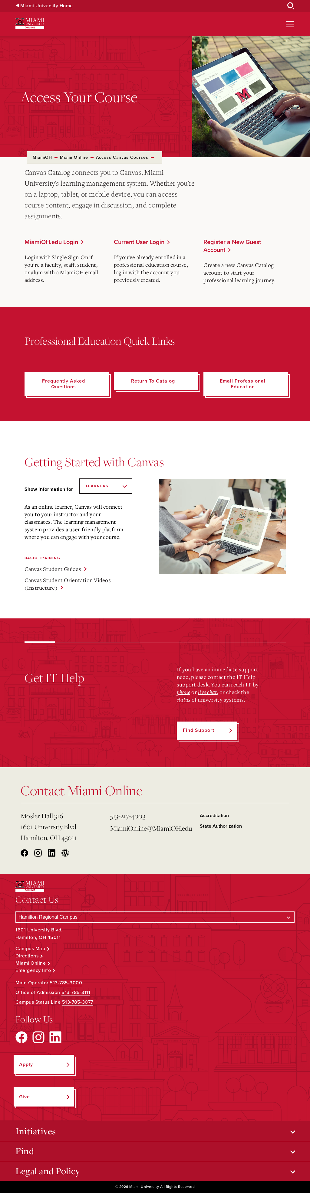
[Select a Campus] (155, 917)
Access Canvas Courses (122, 157)
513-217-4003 (127, 815)
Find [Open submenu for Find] (24, 1151)
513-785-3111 (75, 992)
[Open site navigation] (290, 24)
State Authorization (221, 826)
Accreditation (214, 816)
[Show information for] (105, 486)
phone (183, 692)
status (183, 699)
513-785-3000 (66, 983)
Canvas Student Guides (53, 568)
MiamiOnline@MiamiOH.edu (151, 828)
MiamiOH (42, 157)
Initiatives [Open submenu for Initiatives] (35, 1131)
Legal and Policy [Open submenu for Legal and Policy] (47, 1171)
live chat (207, 692)
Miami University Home (46, 6)
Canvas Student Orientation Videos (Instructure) (68, 583)
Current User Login (139, 242)
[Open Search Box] (291, 6)
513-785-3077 (77, 1002)
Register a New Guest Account (232, 246)
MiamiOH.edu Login (51, 242)
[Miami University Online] (29, 23)
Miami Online (74, 157)
